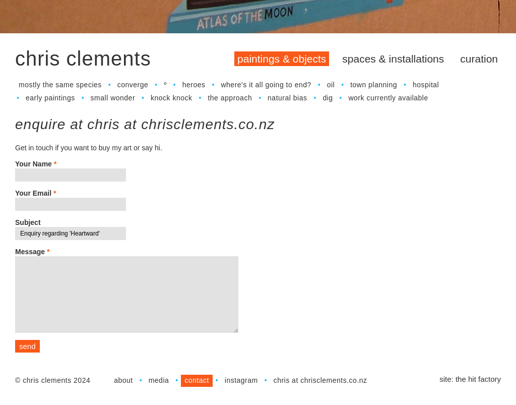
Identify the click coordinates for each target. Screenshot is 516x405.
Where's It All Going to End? (266, 85)
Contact (196, 380)
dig (327, 98)
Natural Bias (287, 98)
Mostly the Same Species (60, 85)
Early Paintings (50, 98)
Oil (331, 85)
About (123, 380)
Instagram (241, 380)
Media (159, 380)
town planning (373, 85)
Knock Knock (171, 98)
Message (32, 252)
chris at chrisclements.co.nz (320, 380)
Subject (28, 222)
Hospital (426, 85)
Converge (133, 85)
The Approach (230, 98)
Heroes (194, 85)
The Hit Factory (478, 379)
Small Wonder (113, 98)
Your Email (35, 193)
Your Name (35, 164)
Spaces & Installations (393, 59)
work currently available (388, 98)
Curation (479, 59)
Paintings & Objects (281, 59)
